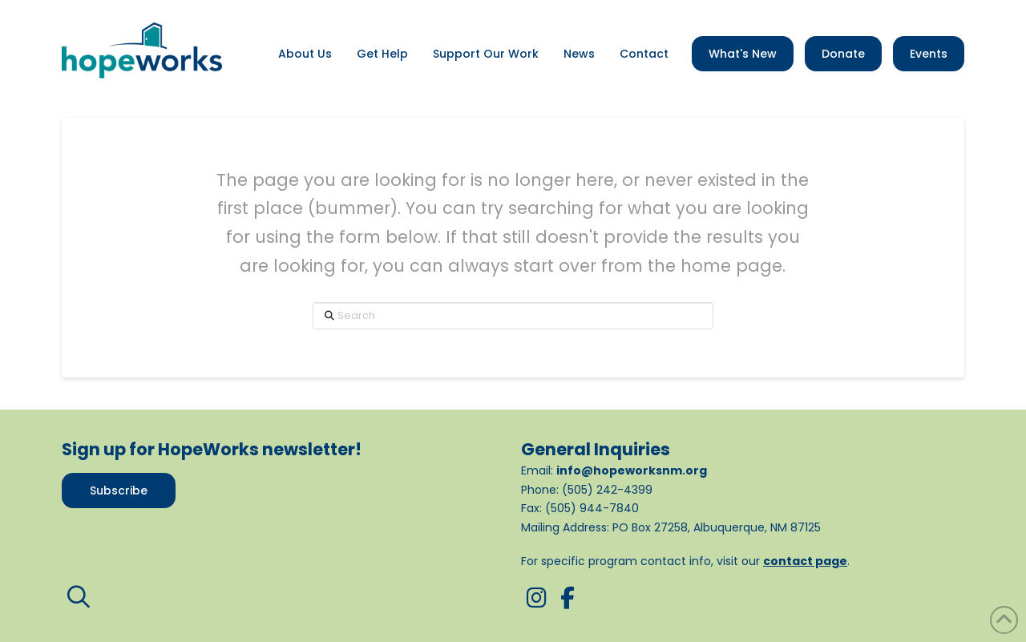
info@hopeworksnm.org (631, 470)
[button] (78, 597)
